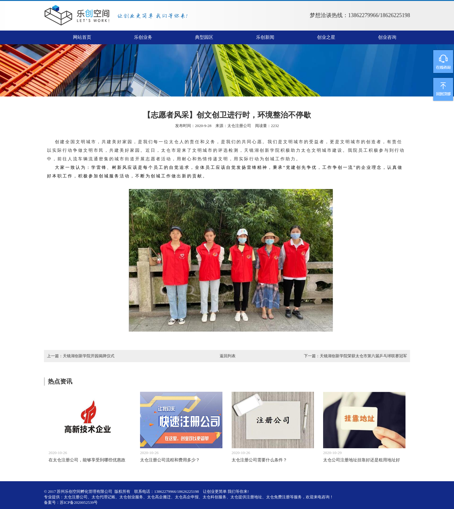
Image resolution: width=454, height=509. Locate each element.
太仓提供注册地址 (246, 497)
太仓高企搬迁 (159, 497)
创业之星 (326, 37)
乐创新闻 (265, 37)
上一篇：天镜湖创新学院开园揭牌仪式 (80, 356)
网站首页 (82, 37)
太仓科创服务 (214, 497)
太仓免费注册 (278, 497)
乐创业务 (143, 37)
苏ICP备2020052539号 (79, 502)
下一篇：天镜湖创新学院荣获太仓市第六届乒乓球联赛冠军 (355, 356)
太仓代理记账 (103, 497)
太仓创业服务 (131, 497)
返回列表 (228, 356)
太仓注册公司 (239, 125)
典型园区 (204, 37)
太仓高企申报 (187, 497)
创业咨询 (387, 37)
